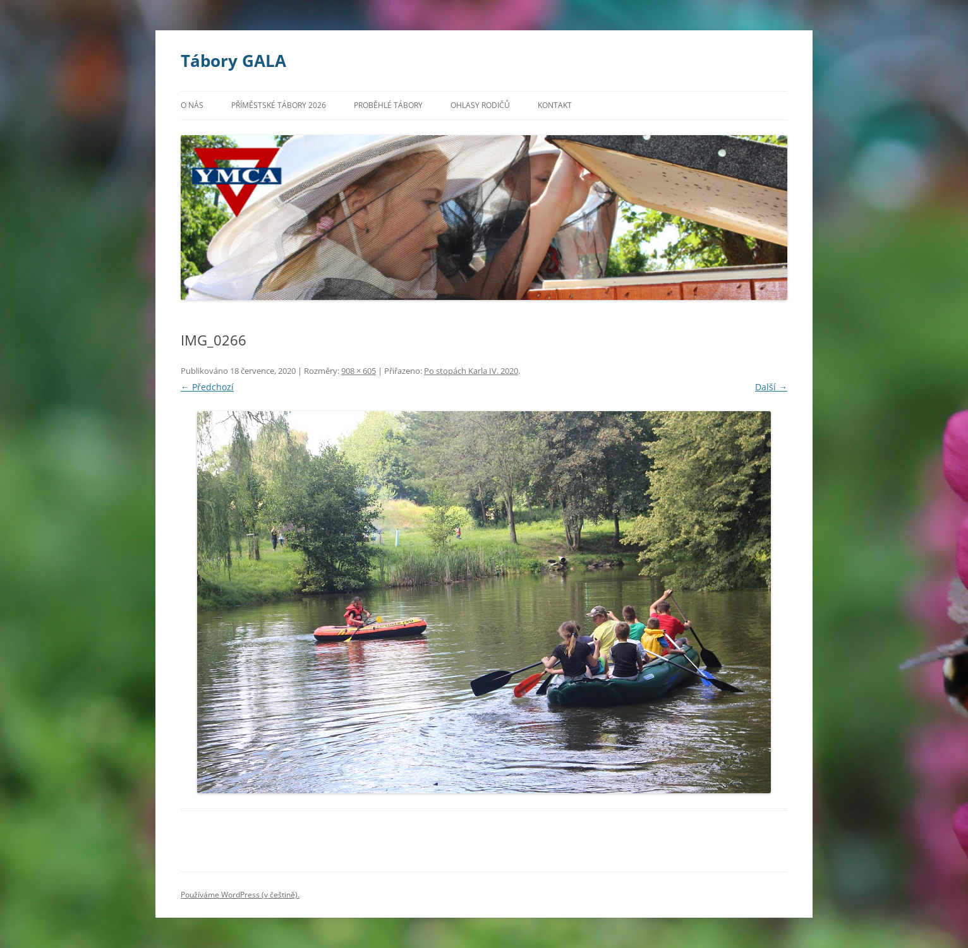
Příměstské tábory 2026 (278, 105)
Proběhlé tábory (388, 105)
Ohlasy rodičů (480, 105)
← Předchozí (207, 387)
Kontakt (555, 105)
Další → (771, 387)
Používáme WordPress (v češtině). (240, 894)
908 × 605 (358, 370)
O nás (192, 105)
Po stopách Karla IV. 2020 (471, 370)
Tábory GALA (233, 60)
